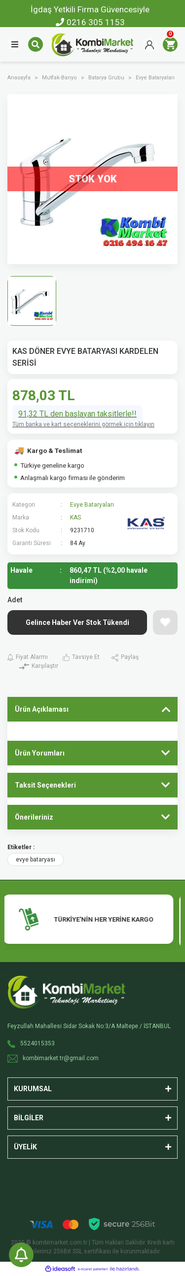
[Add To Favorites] (165, 622)
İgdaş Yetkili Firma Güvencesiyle (90, 9)
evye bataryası (35, 859)
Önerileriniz (34, 817)
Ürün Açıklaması (42, 709)
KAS (75, 517)
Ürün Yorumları (40, 753)
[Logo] (92, 43)
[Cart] (170, 44)
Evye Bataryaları (92, 504)
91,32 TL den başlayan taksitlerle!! (77, 413)
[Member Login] (149, 44)
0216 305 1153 (90, 22)
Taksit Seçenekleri (45, 785)
